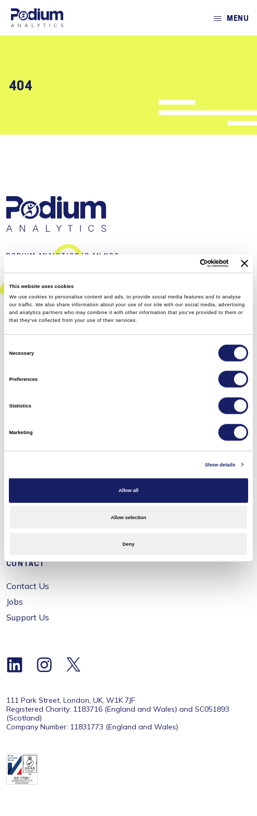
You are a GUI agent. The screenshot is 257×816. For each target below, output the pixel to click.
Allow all (128, 490)
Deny (129, 544)
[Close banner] (244, 263)
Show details (220, 464)
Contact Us (27, 586)
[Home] (37, 17)
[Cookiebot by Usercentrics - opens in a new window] (183, 263)
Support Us (27, 617)
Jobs (14, 601)
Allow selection (128, 517)
